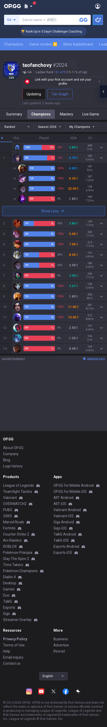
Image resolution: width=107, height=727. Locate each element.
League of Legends (18, 485)
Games (9, 589)
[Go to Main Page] (12, 6)
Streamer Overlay (17, 620)
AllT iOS (60, 504)
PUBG (7, 510)
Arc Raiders (12, 540)
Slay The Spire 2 (16, 559)
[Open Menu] (97, 6)
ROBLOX (10, 546)
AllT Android (63, 498)
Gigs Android (64, 522)
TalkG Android (65, 534)
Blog (6, 460)
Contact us (11, 663)
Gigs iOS (60, 528)
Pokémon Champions (20, 571)
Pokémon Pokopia (17, 553)
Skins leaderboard (78, 44)
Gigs (6, 614)
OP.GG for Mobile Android (74, 485)
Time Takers (13, 565)
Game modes (43, 44)
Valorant (10, 498)
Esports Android (66, 546)
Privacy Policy (15, 639)
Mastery (66, 114)
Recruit (59, 651)
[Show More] (28, 6)
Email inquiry (13, 657)
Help (6, 651)
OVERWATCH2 (14, 504)
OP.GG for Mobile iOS (70, 491)
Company (11, 454)
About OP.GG (13, 448)
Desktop (9, 583)
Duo (6, 595)
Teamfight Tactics (17, 491)
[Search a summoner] (83, 20)
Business (61, 639)
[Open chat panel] (103, 91)
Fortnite (9, 528)
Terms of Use (14, 645)
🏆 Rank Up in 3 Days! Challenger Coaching (62, 31)
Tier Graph (59, 94)
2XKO (7, 516)
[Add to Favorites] (72, 65)
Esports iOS (63, 553)
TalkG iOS (61, 540)
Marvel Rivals (13, 522)
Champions (13, 44)
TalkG (7, 601)
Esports (9, 607)
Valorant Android (67, 510)
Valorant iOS (64, 516)
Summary (14, 114)
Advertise (61, 645)
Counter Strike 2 (16, 534)
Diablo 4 (9, 577)
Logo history (13, 466)
